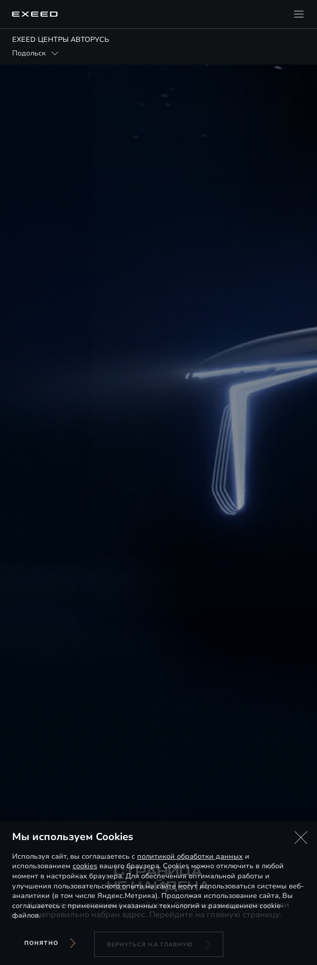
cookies (85, 866)
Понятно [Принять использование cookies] (41, 943)
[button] (301, 837)
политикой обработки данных (190, 856)
